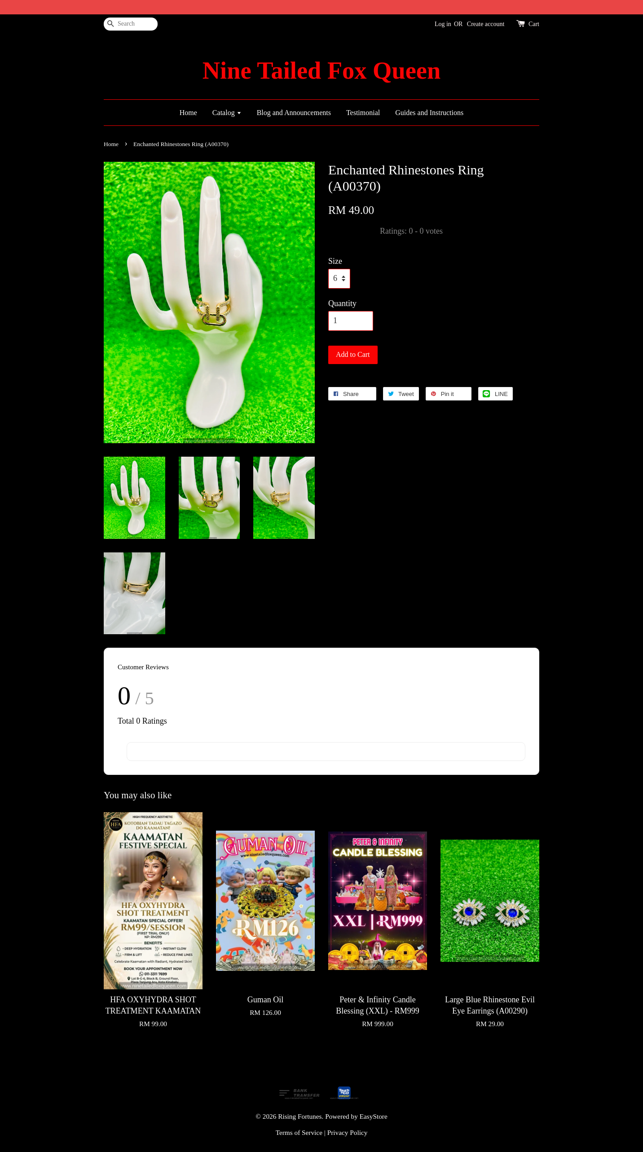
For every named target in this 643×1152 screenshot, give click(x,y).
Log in (443, 24)
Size (335, 261)
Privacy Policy (347, 1132)
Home (188, 112)
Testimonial (363, 112)
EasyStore (374, 1116)
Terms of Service (299, 1132)
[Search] (131, 24)
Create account (486, 24)
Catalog (227, 112)
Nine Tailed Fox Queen (321, 70)
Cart (533, 24)
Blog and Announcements (294, 112)
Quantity (342, 303)
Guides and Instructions (429, 112)
